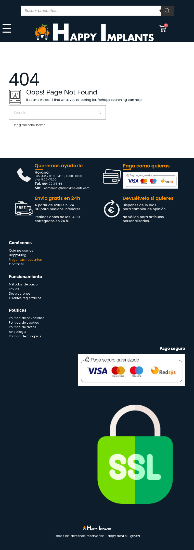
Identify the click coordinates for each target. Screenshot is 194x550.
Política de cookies (24, 322)
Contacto (16, 264)
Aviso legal (18, 331)
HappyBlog (17, 255)
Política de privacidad (27, 318)
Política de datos (22, 327)
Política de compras (25, 336)
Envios (14, 289)
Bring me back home (27, 125)
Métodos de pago (23, 284)
